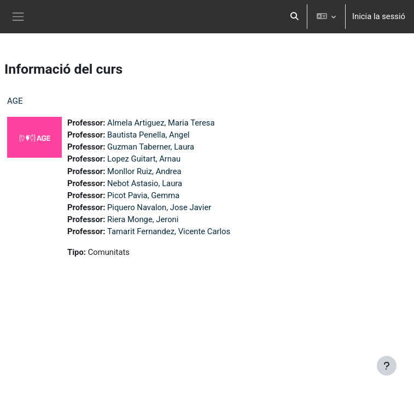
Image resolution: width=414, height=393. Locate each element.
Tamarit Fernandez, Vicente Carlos (168, 231)
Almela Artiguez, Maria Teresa (160, 123)
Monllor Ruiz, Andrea (144, 171)
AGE (14, 101)
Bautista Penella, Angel (148, 135)
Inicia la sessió (378, 16)
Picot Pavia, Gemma (143, 195)
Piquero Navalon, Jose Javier (159, 207)
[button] (294, 16)
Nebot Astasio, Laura (144, 183)
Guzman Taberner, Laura (150, 147)
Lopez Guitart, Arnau (143, 159)
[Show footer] (386, 366)
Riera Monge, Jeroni (142, 219)
